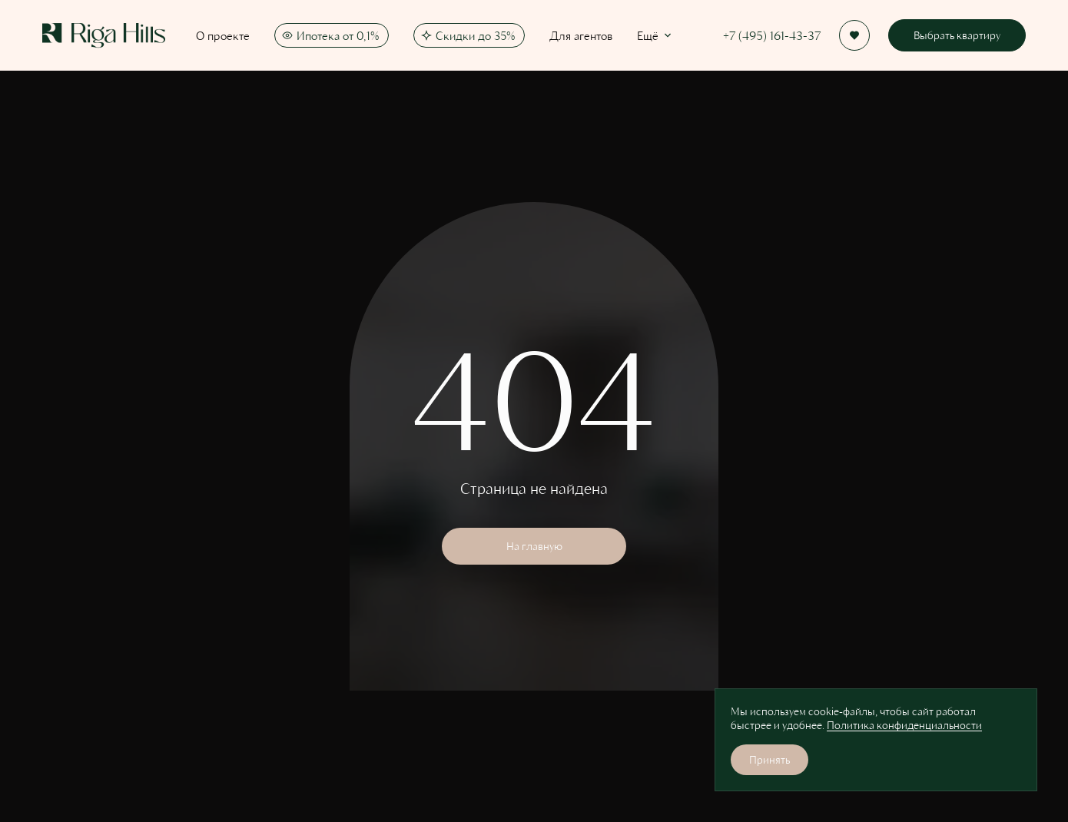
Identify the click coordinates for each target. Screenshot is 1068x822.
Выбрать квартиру (957, 34)
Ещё (655, 35)
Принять (769, 759)
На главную (534, 545)
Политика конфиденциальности (904, 724)
